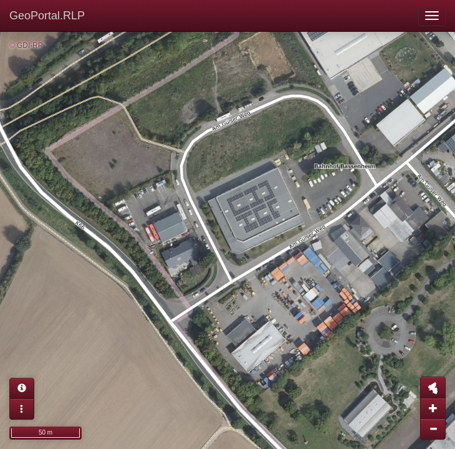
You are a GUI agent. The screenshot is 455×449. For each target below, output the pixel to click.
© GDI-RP (26, 45)
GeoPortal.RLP (47, 15)
